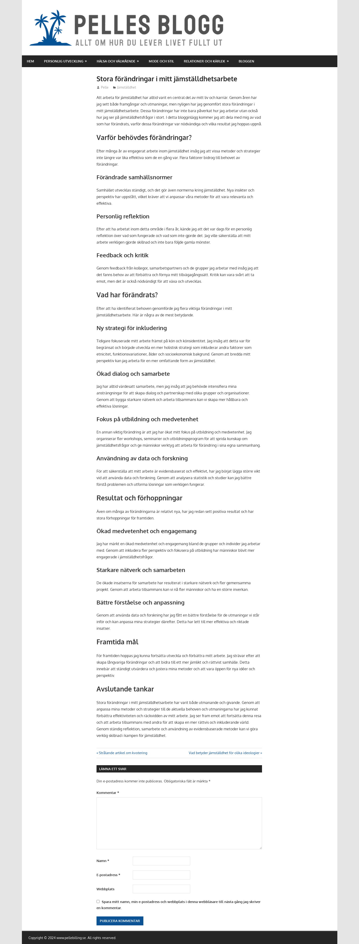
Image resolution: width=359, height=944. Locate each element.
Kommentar (108, 792)
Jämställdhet (126, 87)
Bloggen (246, 61)
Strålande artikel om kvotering (123, 753)
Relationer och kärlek (204, 61)
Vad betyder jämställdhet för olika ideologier (224, 753)
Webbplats (105, 889)
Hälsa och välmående (116, 61)
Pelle (105, 87)
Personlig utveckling (63, 61)
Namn (103, 860)
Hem (30, 61)
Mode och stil (161, 61)
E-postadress (108, 875)
